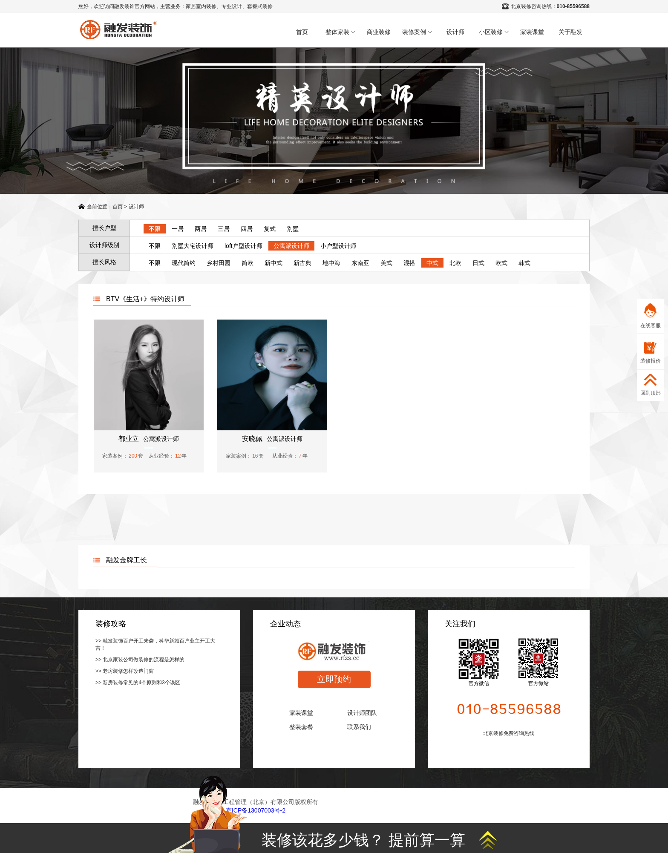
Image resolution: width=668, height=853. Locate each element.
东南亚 (360, 262)
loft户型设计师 (243, 245)
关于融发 (570, 32)
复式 (270, 228)
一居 (178, 228)
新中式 (273, 262)
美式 (386, 262)
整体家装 (340, 32)
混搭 (409, 262)
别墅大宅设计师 (192, 245)
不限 (155, 245)
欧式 (501, 262)
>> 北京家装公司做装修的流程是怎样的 (139, 660)
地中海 (331, 262)
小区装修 (494, 32)
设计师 (455, 32)
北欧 (455, 262)
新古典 (302, 262)
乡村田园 (218, 262)
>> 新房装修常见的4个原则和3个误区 (137, 683)
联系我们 (359, 726)
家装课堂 (532, 32)
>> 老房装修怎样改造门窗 (124, 671)
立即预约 (334, 679)
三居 (224, 228)
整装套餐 (301, 726)
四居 (247, 228)
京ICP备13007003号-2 (255, 810)
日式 (478, 262)
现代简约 (184, 262)
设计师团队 (362, 712)
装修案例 (417, 32)
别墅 (293, 228)
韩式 (524, 262)
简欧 (247, 262)
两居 (201, 228)
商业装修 (379, 32)
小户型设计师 (338, 245)
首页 (302, 32)
